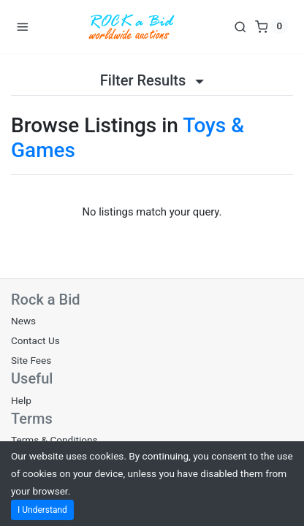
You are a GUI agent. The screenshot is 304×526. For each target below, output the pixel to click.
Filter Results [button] (152, 80)
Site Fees (31, 360)
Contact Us (35, 340)
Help (21, 400)
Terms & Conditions (54, 440)
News (23, 321)
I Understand (42, 510)
